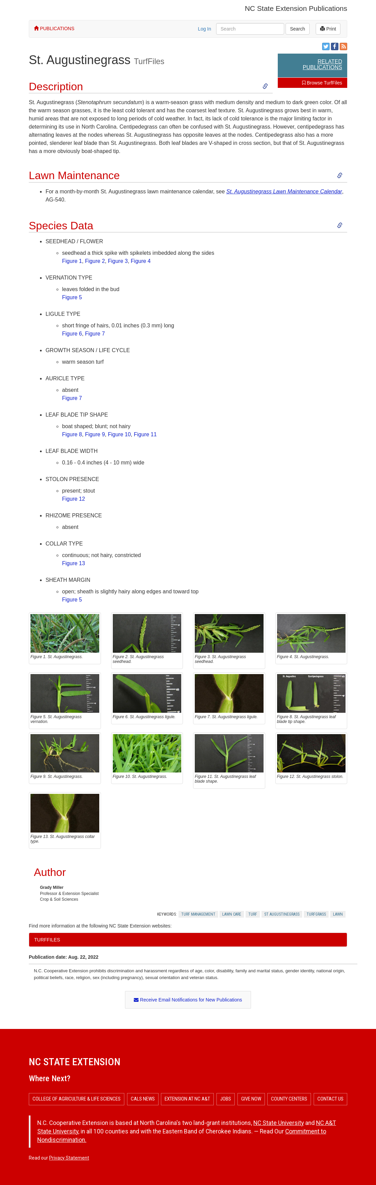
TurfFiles (149, 61)
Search (297, 29)
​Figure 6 (72, 334)
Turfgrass (316, 914)
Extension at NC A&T (187, 1099)
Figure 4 (141, 261)
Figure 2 (95, 261)
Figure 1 (72, 261)
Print (328, 29)
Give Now (251, 1099)
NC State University (278, 1123)
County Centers (289, 1099)
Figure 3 (118, 261)
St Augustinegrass (281, 914)
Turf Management (198, 914)
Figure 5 (72, 600)
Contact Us (330, 1099)
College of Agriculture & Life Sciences (77, 1099)
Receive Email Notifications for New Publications (188, 999)
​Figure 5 (72, 297)
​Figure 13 (73, 563)
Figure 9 (95, 434)
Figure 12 (73, 499)
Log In (204, 29)
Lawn (338, 914)
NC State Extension (74, 1062)
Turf (252, 914)
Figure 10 (119, 434)
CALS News (143, 1099)
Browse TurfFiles (322, 82)
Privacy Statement (69, 1158)
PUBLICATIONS (54, 28)
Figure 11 (145, 434)
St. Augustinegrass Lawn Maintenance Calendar (284, 191)
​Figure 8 (72, 434)
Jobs (225, 1099)
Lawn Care (231, 914)
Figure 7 (95, 334)
